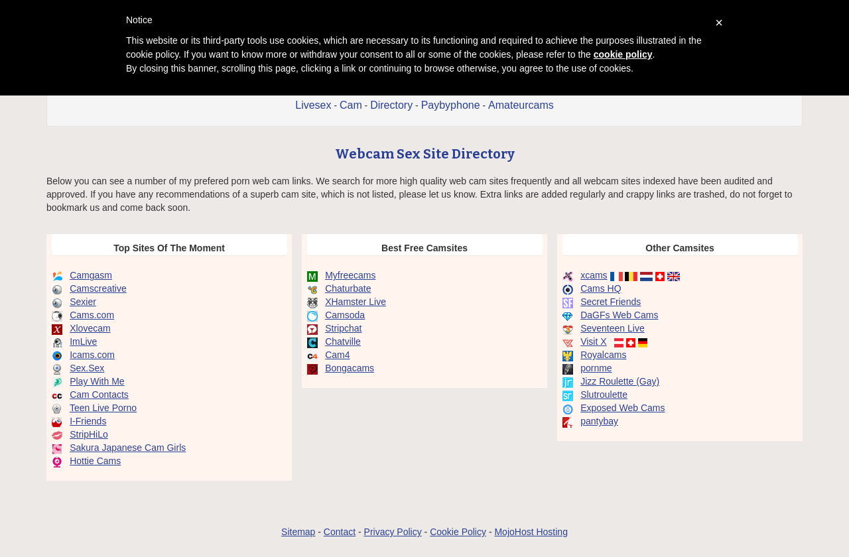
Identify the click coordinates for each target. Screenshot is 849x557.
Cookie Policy (458, 531)
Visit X (593, 341)
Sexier (83, 301)
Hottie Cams (95, 461)
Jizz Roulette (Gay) (619, 381)
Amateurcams (521, 105)
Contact (340, 531)
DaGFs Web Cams (619, 315)
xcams (593, 275)
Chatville (343, 341)
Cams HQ (600, 288)
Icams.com (92, 354)
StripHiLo (89, 434)
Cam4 (337, 354)
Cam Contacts (99, 394)
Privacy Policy (393, 531)
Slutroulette (603, 394)
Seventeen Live (612, 328)
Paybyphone (450, 105)
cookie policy (623, 54)
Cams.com (92, 315)
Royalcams (603, 354)
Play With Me (97, 381)
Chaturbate (348, 288)
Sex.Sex (87, 368)
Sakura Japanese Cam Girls (128, 447)
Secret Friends (610, 301)
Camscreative (98, 288)
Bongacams (349, 368)
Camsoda (345, 315)
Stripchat (343, 328)
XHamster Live (355, 301)
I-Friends (88, 421)
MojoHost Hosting (531, 531)
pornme (596, 368)
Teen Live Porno (103, 407)
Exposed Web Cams (622, 407)
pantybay (599, 421)
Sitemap (298, 531)
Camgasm (91, 275)
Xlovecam (90, 328)
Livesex (313, 105)
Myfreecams (350, 275)
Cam (351, 105)
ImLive (83, 341)
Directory (391, 105)
